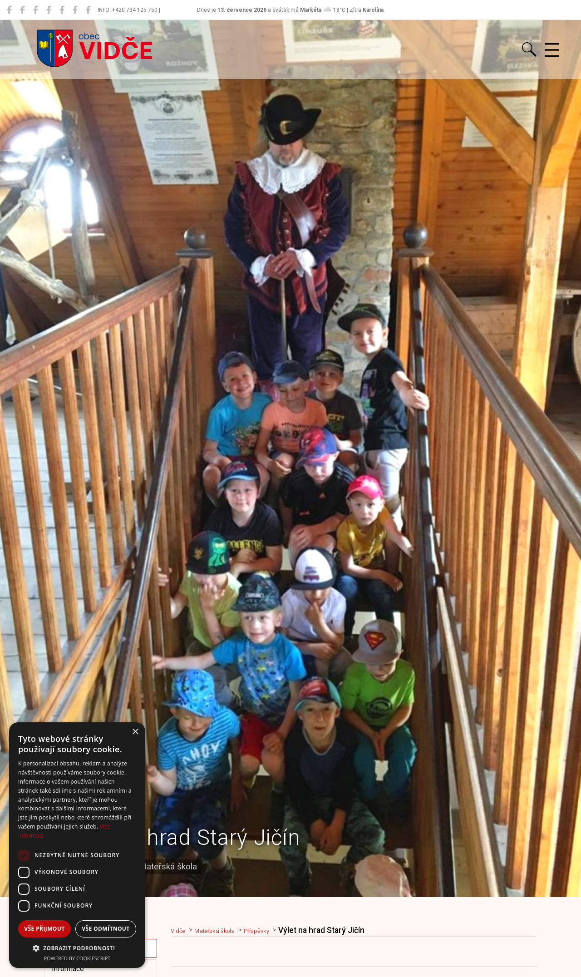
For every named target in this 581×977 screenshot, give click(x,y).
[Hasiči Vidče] (61, 10)
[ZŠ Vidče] (48, 10)
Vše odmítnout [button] (105, 929)
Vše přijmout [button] (44, 929)
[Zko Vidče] (88, 10)
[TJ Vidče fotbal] (75, 10)
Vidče (181, 930)
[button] (77, 947)
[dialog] (77, 845)
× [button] (135, 732)
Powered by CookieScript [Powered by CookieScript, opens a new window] (77, 958)
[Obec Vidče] (9, 10)
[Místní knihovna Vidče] (22, 10)
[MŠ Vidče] (35, 10)
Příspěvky (278, 930)
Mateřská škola (226, 930)
